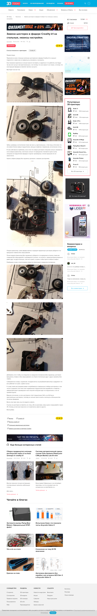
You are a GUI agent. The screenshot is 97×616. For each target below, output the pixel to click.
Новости (11, 10)
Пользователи (11, 602)
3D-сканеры (24, 598)
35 (29, 41)
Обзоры (36, 602)
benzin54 (9, 41)
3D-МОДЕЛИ (50, 3)
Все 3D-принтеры (76, 171)
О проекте (10, 592)
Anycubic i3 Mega (78, 140)
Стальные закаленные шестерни (19, 425)
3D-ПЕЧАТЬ (69, 3)
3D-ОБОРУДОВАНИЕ (37, 3)
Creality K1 (32, 50)
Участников (73, 19)
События (36, 598)
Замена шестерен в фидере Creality (20, 428)
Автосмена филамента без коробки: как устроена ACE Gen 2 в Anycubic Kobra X (49, 575)
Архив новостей (39, 605)
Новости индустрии (40, 592)
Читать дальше (11, 494)
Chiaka (73, 253)
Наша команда (69, 595)
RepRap (75, 133)
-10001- (38, 458)
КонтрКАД (9, 458)
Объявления (52, 10)
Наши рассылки (52, 598)
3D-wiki (22, 602)
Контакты (67, 589)
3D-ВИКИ (60, 3)
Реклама (10, 28)
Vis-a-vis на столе (14, 549)
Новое (32, 10)
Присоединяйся (77, 28)
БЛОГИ (25, 3)
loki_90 (73, 263)
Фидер (11, 418)
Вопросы (82, 249)
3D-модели (23, 595)
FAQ (8, 605)
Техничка (18, 16)
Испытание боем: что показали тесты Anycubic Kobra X (48, 524)
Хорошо (53, 613)
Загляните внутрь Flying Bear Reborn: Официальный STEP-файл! (18, 525)
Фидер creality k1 (14, 422)
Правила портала (12, 598)
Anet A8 (75, 115)
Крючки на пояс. (13, 573)
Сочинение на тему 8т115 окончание (46, 550)
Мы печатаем (83, 10)
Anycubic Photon (78, 158)
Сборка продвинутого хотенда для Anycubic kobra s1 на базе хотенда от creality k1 (19, 453)
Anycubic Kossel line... (80, 152)
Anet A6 (75, 127)
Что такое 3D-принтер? (79, 196)
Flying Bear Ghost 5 (79, 146)
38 (29, 458)
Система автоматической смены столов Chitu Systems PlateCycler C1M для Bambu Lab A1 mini (49, 453)
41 (56, 458)
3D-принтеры (24, 592)
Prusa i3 (75, 164)
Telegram (50, 595)
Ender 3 (75, 108)
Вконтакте (50, 592)
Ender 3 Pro (76, 121)
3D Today (9, 16)
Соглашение (11, 595)
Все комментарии (76, 288)
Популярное (21, 10)
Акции (41, 10)
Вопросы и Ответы (68, 10)
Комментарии (72, 249)
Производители (25, 605)
